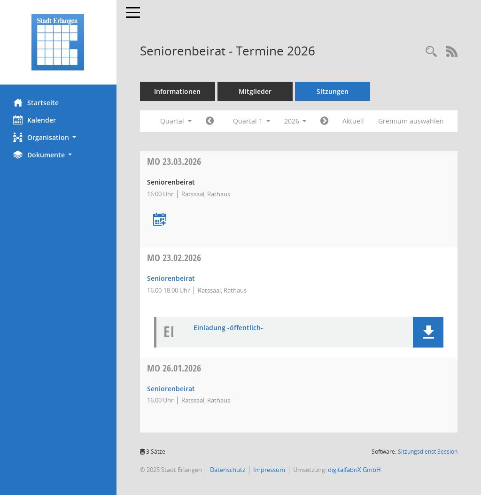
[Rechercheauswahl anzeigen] (431, 52)
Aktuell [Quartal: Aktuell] (354, 120)
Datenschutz (228, 469)
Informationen (178, 91)
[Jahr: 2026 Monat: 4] (326, 121)
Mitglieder (256, 91)
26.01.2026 (175, 368)
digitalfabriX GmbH (355, 469)
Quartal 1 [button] (252, 120)
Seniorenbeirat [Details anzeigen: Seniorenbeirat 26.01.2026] (172, 388)
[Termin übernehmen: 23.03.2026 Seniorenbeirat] (160, 220)
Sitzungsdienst (428, 452)
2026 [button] (296, 120)
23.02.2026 (175, 257)
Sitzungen (333, 91)
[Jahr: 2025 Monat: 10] (211, 121)
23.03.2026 (175, 161)
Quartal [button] (177, 120)
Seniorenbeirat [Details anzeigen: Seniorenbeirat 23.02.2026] (172, 278)
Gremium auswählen (412, 120)
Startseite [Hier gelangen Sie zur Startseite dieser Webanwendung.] (37, 102)
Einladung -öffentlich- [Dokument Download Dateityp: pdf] (229, 328)
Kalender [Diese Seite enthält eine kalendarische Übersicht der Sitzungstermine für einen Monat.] (35, 119)
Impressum (270, 469)
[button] (58, 137)
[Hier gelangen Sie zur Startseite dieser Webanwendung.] (58, 42)
